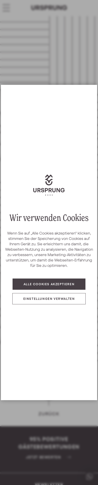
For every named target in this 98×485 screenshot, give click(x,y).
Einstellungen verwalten (49, 299)
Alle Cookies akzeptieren (49, 284)
